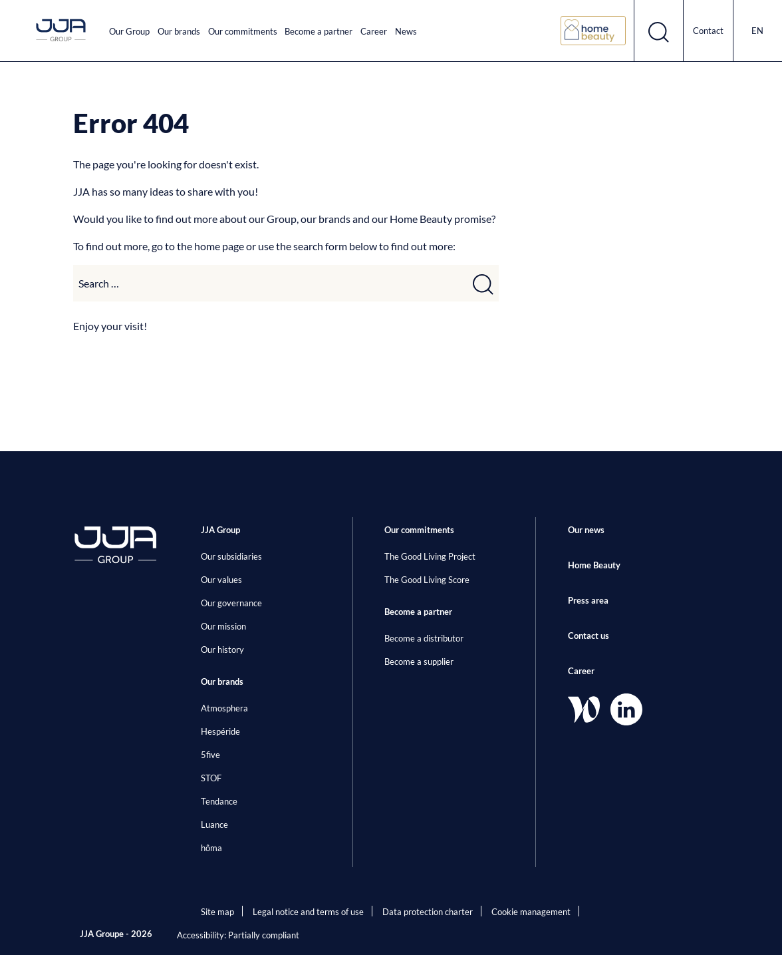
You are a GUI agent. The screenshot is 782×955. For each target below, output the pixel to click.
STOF (211, 778)
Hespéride (220, 731)
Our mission (223, 626)
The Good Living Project (429, 556)
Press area (588, 600)
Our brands (179, 31)
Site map (217, 911)
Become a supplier (419, 661)
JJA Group (220, 529)
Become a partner (318, 31)
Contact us (588, 635)
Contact (708, 30)
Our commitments (242, 31)
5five (210, 754)
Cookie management (531, 911)
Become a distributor (423, 638)
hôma (211, 848)
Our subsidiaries (231, 556)
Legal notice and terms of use (308, 911)
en (757, 30)
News (406, 31)
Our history (222, 649)
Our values (221, 579)
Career (373, 31)
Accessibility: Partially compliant (238, 935)
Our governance (231, 603)
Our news (586, 529)
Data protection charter (427, 911)
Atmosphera (224, 708)
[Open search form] (659, 30)
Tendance (219, 801)
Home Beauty (594, 565)
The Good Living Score (426, 579)
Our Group (129, 31)
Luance (214, 824)
